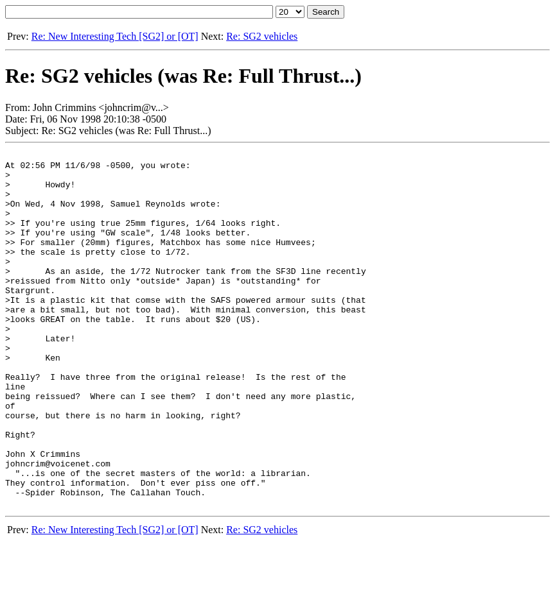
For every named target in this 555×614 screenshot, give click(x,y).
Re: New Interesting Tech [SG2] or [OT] (114, 36)
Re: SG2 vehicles (261, 36)
